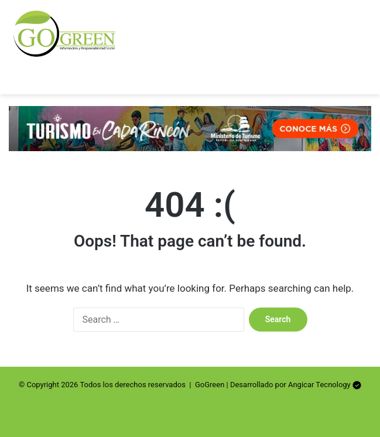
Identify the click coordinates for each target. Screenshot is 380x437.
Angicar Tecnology (319, 384)
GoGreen (209, 384)
